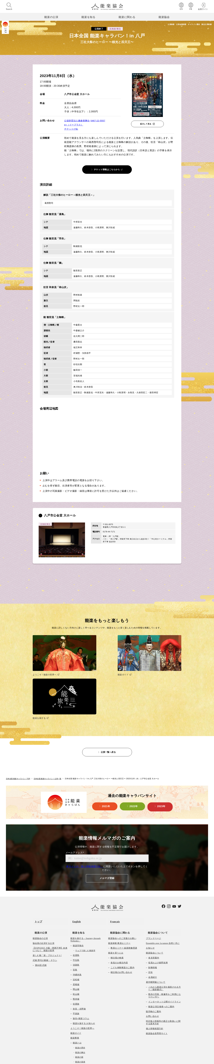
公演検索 (151, 24)
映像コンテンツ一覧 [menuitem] (80, 1043)
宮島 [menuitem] (75, 908)
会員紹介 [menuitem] (152, 915)
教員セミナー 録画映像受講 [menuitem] (124, 886)
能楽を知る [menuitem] (76, 870)
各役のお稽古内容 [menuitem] (119, 900)
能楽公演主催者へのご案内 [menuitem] (161, 944)
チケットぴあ (71, 129)
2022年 (134, 750)
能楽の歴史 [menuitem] (80, 985)
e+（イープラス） (74, 124)
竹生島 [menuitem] (76, 898)
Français (113, 863)
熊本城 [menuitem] (76, 937)
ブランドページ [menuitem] (153, 876)
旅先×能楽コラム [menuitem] (81, 956)
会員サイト (203, 9)
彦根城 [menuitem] (76, 922)
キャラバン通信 (186, 24)
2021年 (106, 750)
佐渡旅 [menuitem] (76, 942)
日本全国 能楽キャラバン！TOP (19, 722)
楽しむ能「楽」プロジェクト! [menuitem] (47, 893)
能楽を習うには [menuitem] (115, 891)
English (74, 863)
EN (181, 9)
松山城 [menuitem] (76, 932)
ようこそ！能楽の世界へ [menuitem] (82, 966)
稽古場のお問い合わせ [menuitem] (121, 910)
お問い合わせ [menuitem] (152, 954)
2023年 (161, 750)
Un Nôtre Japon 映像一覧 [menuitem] (82, 1048)
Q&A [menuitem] (75, 1033)
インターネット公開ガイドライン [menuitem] (164, 939)
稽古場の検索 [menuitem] (117, 896)
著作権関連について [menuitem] (155, 920)
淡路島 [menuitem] (76, 903)
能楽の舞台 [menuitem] (80, 990)
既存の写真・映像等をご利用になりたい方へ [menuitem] (164, 933)
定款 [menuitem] (150, 910)
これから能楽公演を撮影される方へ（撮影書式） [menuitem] (164, 926)
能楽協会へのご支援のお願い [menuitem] (122, 876)
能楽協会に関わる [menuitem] (118, 870)
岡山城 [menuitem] (76, 927)
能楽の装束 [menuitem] (80, 1000)
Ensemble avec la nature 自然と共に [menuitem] (163, 881)
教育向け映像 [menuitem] (79, 1023)
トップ (36, 863)
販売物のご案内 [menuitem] (153, 949)
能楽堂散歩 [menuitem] (78, 884)
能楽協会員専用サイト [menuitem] (157, 971)
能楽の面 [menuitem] (79, 995)
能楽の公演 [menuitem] (39, 870)
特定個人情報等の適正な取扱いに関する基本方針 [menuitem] (163, 960)
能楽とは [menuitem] (77, 981)
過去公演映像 (205, 24)
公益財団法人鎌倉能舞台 (77, 120)
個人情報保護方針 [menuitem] (154, 966)
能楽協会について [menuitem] (156, 870)
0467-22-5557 (100, 120)
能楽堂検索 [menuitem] (75, 1038)
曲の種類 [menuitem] (77, 1014)
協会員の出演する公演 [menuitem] (43, 881)
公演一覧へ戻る (108, 695)
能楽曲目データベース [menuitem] (84, 1019)
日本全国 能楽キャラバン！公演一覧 (51, 722)
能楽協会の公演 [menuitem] (40, 876)
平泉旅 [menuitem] (76, 951)
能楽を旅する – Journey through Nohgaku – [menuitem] (85, 877)
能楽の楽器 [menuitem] (80, 1004)
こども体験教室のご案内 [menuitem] (122, 905)
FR (190, 9)
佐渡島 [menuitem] (76, 893)
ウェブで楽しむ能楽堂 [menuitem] (85, 888)
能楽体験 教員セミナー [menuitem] (119, 881)
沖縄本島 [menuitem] (77, 912)
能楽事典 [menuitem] (74, 976)
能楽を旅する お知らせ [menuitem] (84, 961)
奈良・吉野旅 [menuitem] (79, 947)
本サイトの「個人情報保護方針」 (84, 810)
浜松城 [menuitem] (76, 917)
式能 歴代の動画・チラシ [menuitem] (45, 898)
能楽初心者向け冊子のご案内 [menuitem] (87, 1028)
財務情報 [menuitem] (152, 905)
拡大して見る (145, 124)
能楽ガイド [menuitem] (75, 971)
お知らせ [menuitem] (150, 886)
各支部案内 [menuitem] (153, 896)
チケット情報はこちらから (107, 169)
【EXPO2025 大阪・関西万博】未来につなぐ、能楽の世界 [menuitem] (50, 887)
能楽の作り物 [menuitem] (81, 1009)
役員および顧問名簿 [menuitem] (158, 900)
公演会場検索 (167, 24)
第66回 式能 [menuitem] (41, 903)
